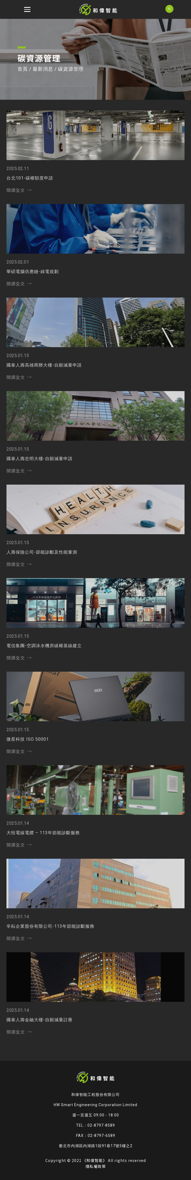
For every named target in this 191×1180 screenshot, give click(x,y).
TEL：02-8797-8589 (95, 1125)
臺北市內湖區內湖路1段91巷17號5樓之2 (95, 1146)
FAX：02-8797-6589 (95, 1135)
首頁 (23, 69)
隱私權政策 (96, 1166)
